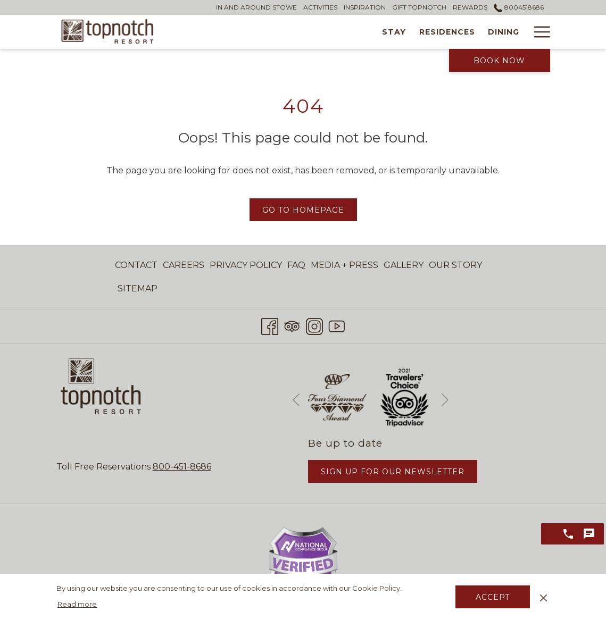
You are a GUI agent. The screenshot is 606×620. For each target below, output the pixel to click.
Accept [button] (493, 597)
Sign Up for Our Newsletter (392, 471)
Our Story (455, 265)
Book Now (499, 60)
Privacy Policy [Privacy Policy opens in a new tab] (246, 267)
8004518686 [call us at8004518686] (518, 7)
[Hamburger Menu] (538, 32)
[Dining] (396, 32)
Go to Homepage (303, 210)
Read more (77, 604)
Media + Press (344, 265)
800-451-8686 (182, 467)
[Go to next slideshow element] (445, 399)
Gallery (404, 265)
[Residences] (340, 32)
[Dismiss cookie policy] (543, 597)
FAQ (296, 265)
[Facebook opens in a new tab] (269, 325)
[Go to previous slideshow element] (296, 399)
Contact (136, 265)
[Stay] (286, 32)
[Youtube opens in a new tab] (336, 325)
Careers (183, 265)
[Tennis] (503, 32)
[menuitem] (137, 265)
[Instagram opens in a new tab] (314, 325)
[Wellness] (449, 32)
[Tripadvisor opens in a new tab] (292, 325)
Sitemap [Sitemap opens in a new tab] (137, 290)
